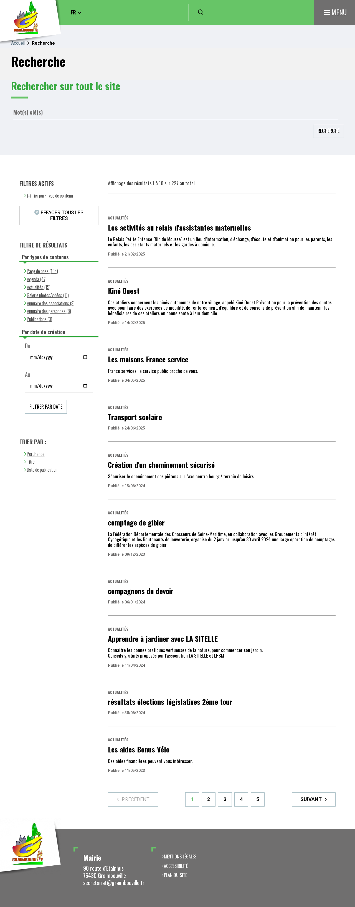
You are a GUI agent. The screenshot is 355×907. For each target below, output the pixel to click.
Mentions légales (180, 856)
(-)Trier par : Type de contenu (50, 195)
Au (27, 374)
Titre (31, 461)
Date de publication (42, 469)
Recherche (328, 130)
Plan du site (175, 875)
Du (27, 346)
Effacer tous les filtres (62, 215)
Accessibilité (176, 865)
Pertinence (35, 453)
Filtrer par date (45, 406)
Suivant (311, 799)
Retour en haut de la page (342, 829)
